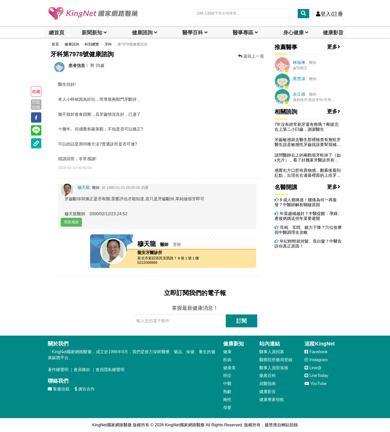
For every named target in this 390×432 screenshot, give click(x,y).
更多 (333, 47)
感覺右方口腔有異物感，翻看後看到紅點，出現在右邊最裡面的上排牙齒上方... (308, 173)
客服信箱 (58, 389)
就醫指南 (267, 383)
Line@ (313, 368)
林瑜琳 (299, 62)
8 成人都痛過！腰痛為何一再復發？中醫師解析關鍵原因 (306, 202)
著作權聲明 (58, 369)
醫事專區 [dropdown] (243, 32)
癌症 (227, 375)
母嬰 (227, 407)
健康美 (229, 368)
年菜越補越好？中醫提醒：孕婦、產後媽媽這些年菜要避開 (308, 216)
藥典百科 (267, 375)
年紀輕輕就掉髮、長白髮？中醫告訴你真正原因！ (308, 243)
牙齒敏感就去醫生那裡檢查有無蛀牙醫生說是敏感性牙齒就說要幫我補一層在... (308, 142)
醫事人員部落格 (273, 368)
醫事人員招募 (271, 352)
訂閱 (241, 321)
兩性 (227, 399)
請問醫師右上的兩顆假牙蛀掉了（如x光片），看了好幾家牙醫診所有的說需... (308, 158)
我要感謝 (71, 222)
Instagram (316, 360)
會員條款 (82, 369)
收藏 (36, 91)
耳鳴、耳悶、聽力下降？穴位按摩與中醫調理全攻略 (308, 230)
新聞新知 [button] (92, 32)
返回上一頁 (251, 56)
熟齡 (227, 391)
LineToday (316, 375)
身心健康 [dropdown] (293, 32)
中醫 (227, 383)
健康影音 (333, 32)
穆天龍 (83, 187)
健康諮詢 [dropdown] (142, 32)
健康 (227, 352)
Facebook (316, 352)
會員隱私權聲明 (110, 369)
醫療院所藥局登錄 (275, 360)
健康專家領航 (271, 399)
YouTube (315, 383)
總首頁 (56, 32)
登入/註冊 (329, 14)
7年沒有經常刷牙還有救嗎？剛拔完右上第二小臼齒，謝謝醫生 (307, 127)
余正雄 (299, 94)
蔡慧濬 (299, 78)
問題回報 (36, 104)
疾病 (227, 360)
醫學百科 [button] (192, 32)
